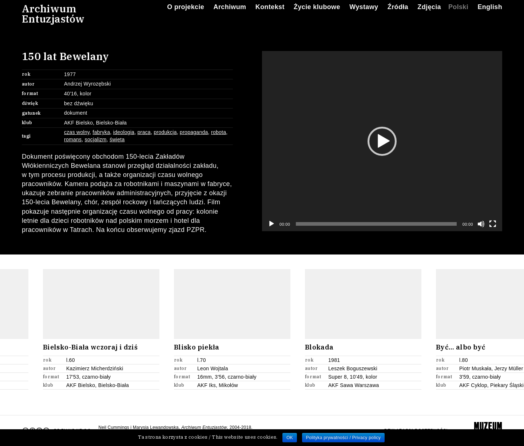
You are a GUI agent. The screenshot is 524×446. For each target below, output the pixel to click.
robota (218, 132)
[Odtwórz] (271, 224)
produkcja (165, 132)
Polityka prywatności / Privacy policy (343, 437)
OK (289, 437)
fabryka (101, 132)
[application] (382, 141)
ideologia (124, 132)
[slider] (376, 224)
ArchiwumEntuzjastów (53, 21)
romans (73, 139)
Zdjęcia (429, 14)
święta (117, 139)
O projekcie (185, 14)
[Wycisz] (481, 224)
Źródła (398, 14)
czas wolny (77, 132)
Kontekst (270, 14)
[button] (382, 141)
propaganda (194, 132)
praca (144, 132)
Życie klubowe (317, 14)
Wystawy (363, 14)
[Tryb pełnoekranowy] (492, 224)
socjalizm (96, 139)
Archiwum (230, 14)
